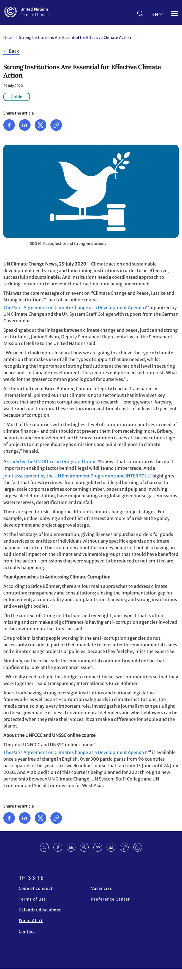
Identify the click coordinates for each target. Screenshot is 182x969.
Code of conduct (36, 888)
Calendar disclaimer (40, 909)
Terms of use (32, 899)
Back (14, 51)
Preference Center (110, 899)
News (8, 37)
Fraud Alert (31, 920)
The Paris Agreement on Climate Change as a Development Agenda (73, 307)
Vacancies (101, 888)
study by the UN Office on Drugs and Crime (52, 461)
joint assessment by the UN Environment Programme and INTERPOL (75, 476)
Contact (27, 931)
